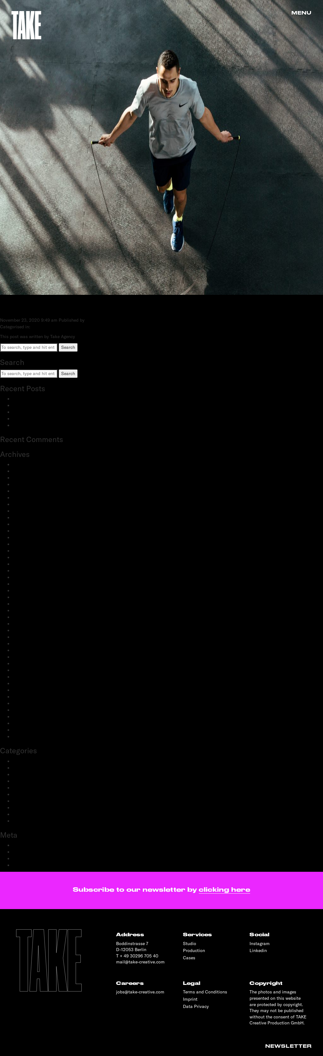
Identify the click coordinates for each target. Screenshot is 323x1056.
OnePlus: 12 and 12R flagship (42, 425)
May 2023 (23, 517)
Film (17, 781)
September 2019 (29, 697)
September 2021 (29, 577)
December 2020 (28, 624)
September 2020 (29, 637)
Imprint (190, 999)
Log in (19, 845)
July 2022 (22, 571)
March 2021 (24, 604)
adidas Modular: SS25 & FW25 (43, 405)
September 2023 (29, 511)
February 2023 (27, 531)
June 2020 (23, 650)
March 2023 (25, 524)
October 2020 (26, 630)
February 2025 (27, 478)
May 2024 (23, 491)
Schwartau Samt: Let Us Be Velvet (47, 412)
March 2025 (25, 471)
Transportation (27, 821)
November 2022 (28, 551)
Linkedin (258, 950)
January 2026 (26, 464)
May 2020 (23, 657)
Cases (189, 958)
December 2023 (28, 504)
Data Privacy (196, 1006)
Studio (189, 943)
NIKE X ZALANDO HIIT (59, 307)
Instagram (260, 943)
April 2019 (23, 716)
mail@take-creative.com (140, 962)
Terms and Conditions (205, 992)
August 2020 (25, 643)
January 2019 (26, 730)
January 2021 (26, 617)
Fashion (21, 774)
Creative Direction (31, 768)
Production (24, 801)
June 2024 (23, 484)
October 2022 (26, 557)
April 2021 (23, 597)
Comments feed (28, 858)
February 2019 (27, 723)
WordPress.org (27, 865)
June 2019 (23, 703)
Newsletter (288, 1046)
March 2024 (25, 498)
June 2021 (23, 590)
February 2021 (27, 610)
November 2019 (28, 683)
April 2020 (23, 663)
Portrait (20, 794)
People (19, 788)
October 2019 (26, 690)
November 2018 (28, 736)
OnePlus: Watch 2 (31, 419)
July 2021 (22, 584)
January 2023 (26, 537)
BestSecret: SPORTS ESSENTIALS (47, 399)
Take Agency (98, 320)
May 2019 (22, 710)
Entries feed (25, 852)
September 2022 (29, 564)
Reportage (23, 807)
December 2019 (28, 677)
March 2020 (25, 670)
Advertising (24, 761)
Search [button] (68, 347)
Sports (19, 814)
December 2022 (28, 544)
